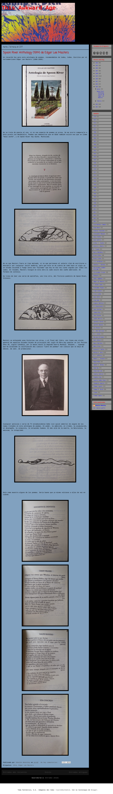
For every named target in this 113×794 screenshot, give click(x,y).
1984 (94, 196)
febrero (99, 101)
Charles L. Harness (99, 264)
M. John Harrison (98, 331)
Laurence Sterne (98, 321)
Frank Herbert (97, 291)
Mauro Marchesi (98, 343)
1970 (94, 169)
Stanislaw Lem (97, 371)
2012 (94, 209)
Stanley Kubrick (98, 374)
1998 (94, 203)
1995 (94, 200)
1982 (94, 193)
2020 (97, 73)
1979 (94, 184)
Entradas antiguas (78, 772)
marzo (99, 89)
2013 (97, 107)
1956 (94, 138)
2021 (97, 70)
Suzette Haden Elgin (99, 380)
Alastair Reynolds (99, 230)
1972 (94, 175)
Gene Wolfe (96, 297)
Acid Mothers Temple (99, 224)
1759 (94, 116)
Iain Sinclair (97, 309)
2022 (97, 68)
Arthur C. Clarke (98, 243)
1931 (94, 129)
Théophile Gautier (99, 383)
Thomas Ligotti (98, 386)
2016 (97, 84)
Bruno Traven (97, 258)
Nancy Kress (97, 346)
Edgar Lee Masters (26, 765)
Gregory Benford (98, 303)
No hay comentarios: (50, 762)
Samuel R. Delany (98, 364)
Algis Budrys (97, 237)
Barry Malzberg (98, 252)
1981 (94, 190)
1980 (94, 187)
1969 (94, 166)
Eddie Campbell (98, 278)
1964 (94, 156)
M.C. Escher (97, 334)
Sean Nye (96, 368)
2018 (97, 78)
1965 (94, 159)
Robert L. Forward (99, 358)
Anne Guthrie (97, 240)
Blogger (94, 790)
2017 (97, 81)
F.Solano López (98, 284)
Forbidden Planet (98, 287)
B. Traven (96, 249)
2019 (97, 76)
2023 (97, 65)
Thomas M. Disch (98, 389)
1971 (94, 172)
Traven (95, 392)
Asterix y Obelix (98, 246)
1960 (94, 147)
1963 (94, 153)
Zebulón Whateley (100, 405)
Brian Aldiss (97, 255)
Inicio (48, 772)
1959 (94, 144)
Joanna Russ (97, 312)
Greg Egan (96, 300)
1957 (94, 141)
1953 (94, 135)
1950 (94, 132)
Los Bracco (96, 327)
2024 (97, 63)
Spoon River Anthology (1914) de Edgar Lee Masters (36, 52)
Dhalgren (96, 275)
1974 (94, 178)
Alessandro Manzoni (99, 234)
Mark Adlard (97, 340)
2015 (97, 86)
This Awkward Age (29, 8)
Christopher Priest (99, 272)
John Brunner (97, 315)
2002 (94, 206)
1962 (94, 150)
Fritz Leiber (97, 294)
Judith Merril (97, 318)
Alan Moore (96, 227)
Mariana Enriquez (98, 337)
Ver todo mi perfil (99, 408)
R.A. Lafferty (97, 355)
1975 (94, 181)
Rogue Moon (96, 361)
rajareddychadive (63, 790)
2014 (97, 104)
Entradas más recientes (15, 772)
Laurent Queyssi (98, 324)
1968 (94, 163)
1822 (94, 119)
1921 (94, 126)
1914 (15, 765)
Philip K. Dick (98, 352)
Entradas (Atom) (52, 778)
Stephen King (97, 377)
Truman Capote (97, 395)
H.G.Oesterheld (98, 306)
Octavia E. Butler (99, 349)
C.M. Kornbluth (98, 261)
